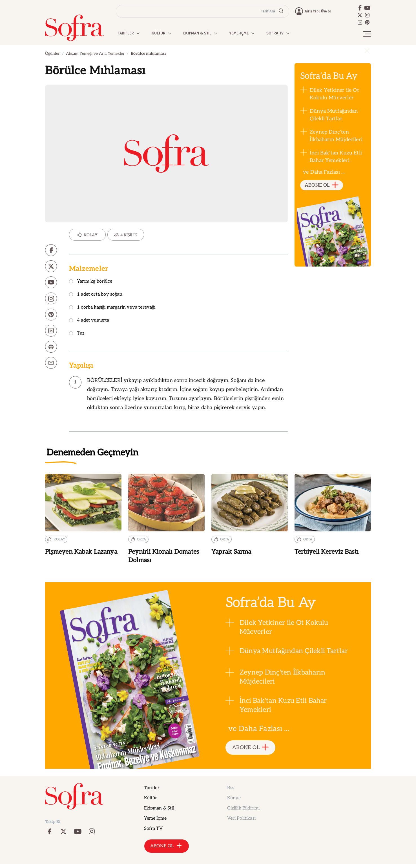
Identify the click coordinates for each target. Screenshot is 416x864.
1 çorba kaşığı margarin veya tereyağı (112, 307)
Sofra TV (153, 828)
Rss (230, 788)
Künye (234, 798)
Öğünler (52, 53)
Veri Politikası (241, 818)
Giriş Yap (311, 11)
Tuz (77, 333)
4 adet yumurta (89, 320)
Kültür (150, 798)
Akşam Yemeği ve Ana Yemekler (95, 53)
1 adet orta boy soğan (95, 294)
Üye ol (326, 11)
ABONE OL (322, 185)
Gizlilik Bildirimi (243, 808)
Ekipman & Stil (159, 808)
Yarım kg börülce (90, 281)
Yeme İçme (155, 818)
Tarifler (152, 788)
